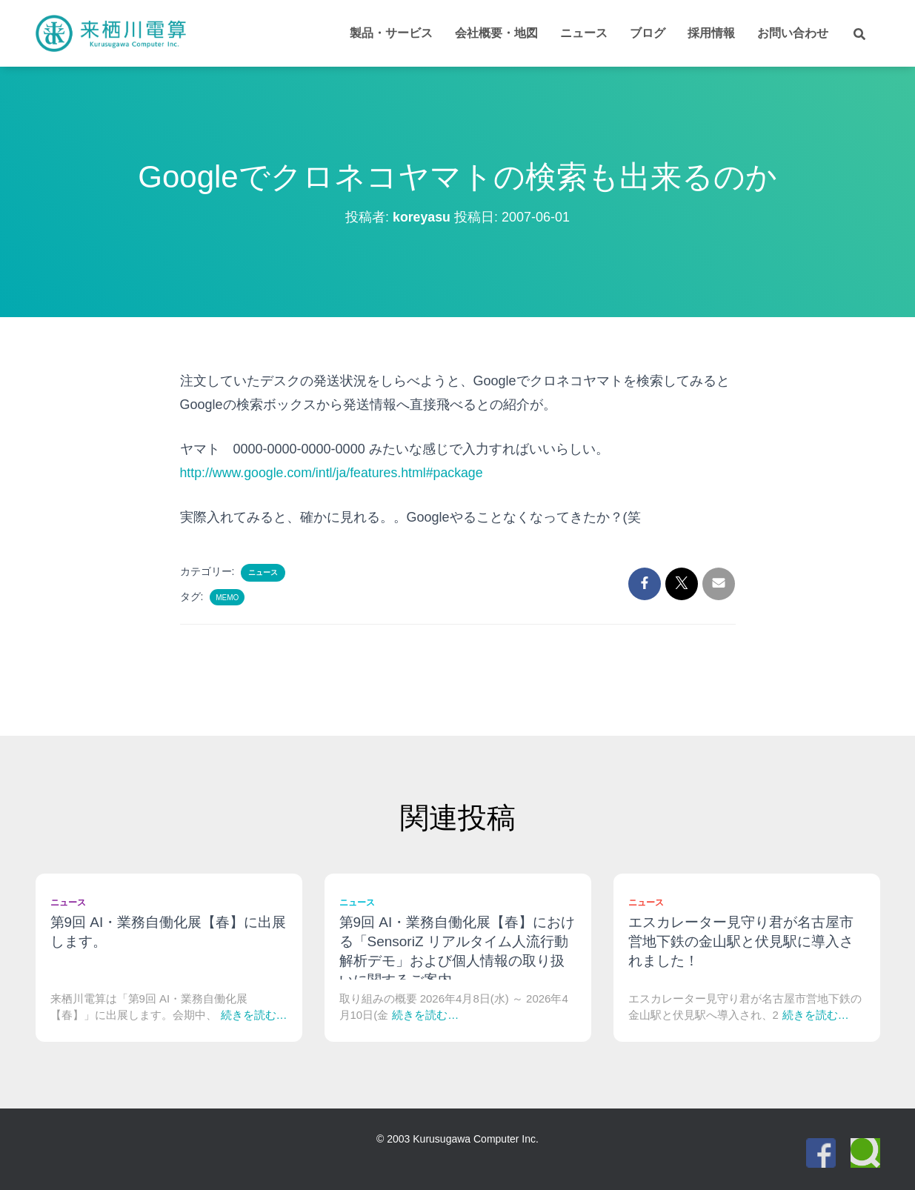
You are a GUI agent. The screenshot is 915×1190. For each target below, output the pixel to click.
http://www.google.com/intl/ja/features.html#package (334, 472)
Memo (227, 598)
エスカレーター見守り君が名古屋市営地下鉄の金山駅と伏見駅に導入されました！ (741, 941)
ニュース (584, 33)
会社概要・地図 (496, 33)
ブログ (647, 33)
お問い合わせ (792, 33)
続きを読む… (254, 1014)
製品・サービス (391, 33)
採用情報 (711, 33)
